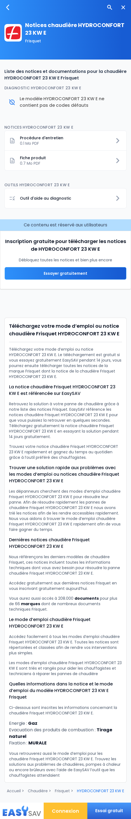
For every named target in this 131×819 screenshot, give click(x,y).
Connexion (65, 811)
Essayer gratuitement (65, 273)
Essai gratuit (109, 811)
